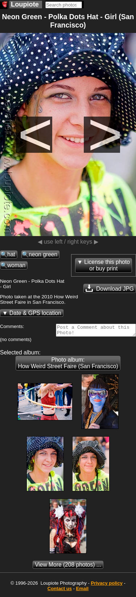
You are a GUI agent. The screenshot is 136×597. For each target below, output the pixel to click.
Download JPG (110, 288)
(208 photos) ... (68, 567)
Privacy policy (106, 585)
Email (82, 590)
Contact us (60, 590)
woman (16, 265)
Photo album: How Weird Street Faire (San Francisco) (68, 365)
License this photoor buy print (107, 265)
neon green (43, 254)
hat (11, 254)
